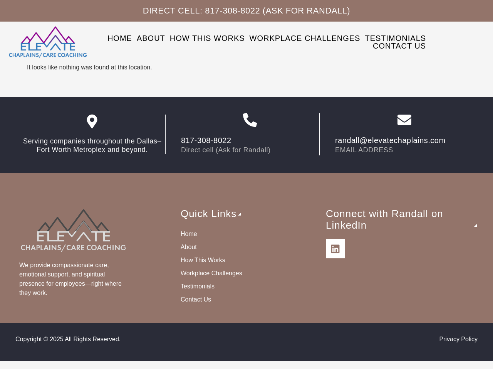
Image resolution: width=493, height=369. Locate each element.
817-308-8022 (206, 140)
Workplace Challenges (305, 38)
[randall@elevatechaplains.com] (404, 120)
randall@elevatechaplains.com (390, 140)
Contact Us (399, 46)
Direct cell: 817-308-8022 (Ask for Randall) (246, 10)
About (151, 38)
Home (119, 38)
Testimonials (395, 38)
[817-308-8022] (250, 120)
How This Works (207, 38)
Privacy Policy (458, 339)
